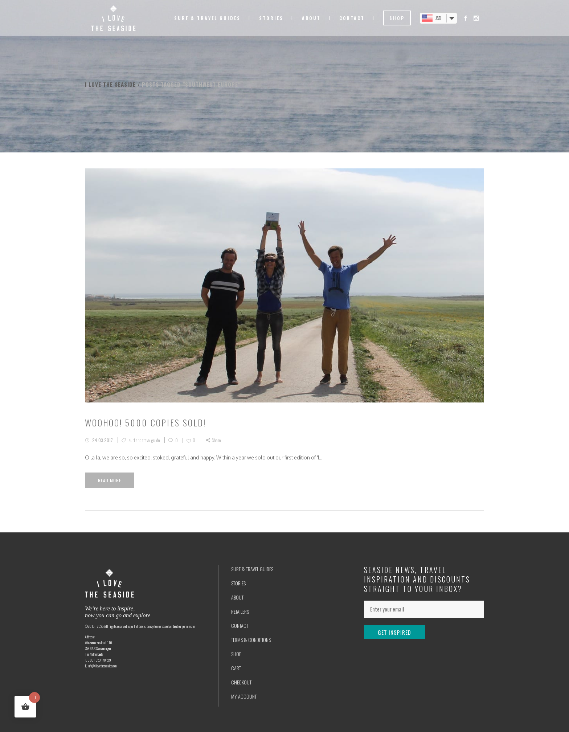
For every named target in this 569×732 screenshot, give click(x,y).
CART (236, 668)
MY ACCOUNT (244, 696)
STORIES (238, 583)
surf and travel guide (144, 440)
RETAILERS (240, 611)
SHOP (236, 654)
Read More (109, 480)
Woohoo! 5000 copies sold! (145, 422)
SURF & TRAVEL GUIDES (252, 569)
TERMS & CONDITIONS (251, 639)
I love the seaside (110, 84)
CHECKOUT (241, 682)
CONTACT (239, 625)
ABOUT (237, 597)
